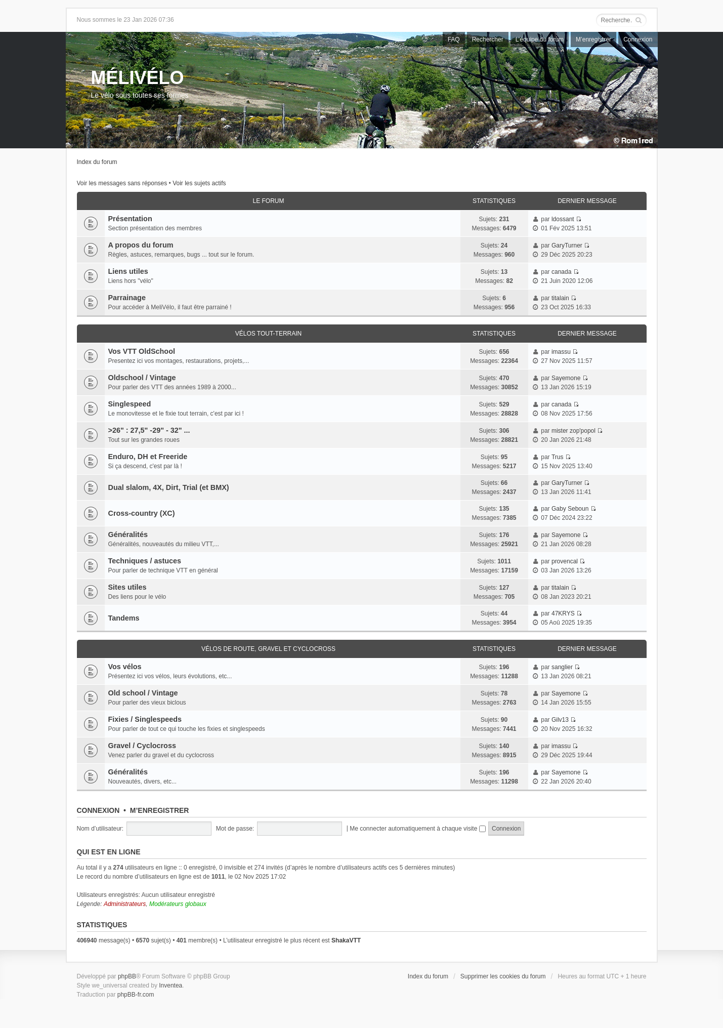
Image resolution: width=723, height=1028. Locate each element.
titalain (560, 298)
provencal (564, 561)
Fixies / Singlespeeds (145, 719)
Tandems (124, 618)
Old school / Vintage (143, 693)
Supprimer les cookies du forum (503, 976)
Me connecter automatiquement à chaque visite (417, 828)
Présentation (130, 219)
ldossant (562, 219)
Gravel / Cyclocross (142, 746)
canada (561, 271)
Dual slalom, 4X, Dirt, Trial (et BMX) (168, 487)
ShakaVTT (346, 940)
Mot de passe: (235, 828)
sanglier (562, 667)
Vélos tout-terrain (268, 333)
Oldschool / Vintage (142, 378)
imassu (561, 351)
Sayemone (565, 378)
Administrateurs (125, 904)
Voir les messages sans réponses (122, 183)
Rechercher (487, 39)
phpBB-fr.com (135, 994)
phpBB (127, 976)
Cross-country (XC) (141, 513)
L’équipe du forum (540, 39)
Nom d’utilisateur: (100, 828)
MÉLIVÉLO (137, 77)
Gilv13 (560, 719)
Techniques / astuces (145, 561)
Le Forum (268, 200)
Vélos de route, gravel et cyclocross (268, 648)
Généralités (128, 534)
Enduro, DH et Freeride (148, 457)
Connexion (637, 39)
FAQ (454, 39)
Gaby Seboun (569, 508)
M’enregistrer (593, 39)
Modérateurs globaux (177, 904)
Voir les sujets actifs (199, 183)
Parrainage (127, 298)
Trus (557, 457)
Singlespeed (129, 404)
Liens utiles (128, 271)
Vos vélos (125, 667)
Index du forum (97, 162)
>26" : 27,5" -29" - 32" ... (149, 430)
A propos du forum (141, 245)
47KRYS (563, 613)
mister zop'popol (573, 430)
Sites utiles (127, 587)
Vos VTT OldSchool (141, 351)
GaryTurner (566, 245)
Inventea (170, 985)
